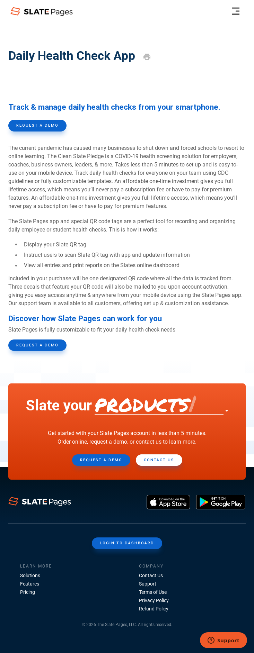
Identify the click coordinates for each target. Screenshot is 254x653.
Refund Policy (153, 608)
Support (147, 584)
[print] (147, 56)
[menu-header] (235, 11)
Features (29, 584)
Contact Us (151, 575)
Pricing (27, 592)
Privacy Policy (154, 600)
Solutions (30, 575)
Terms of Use (153, 592)
